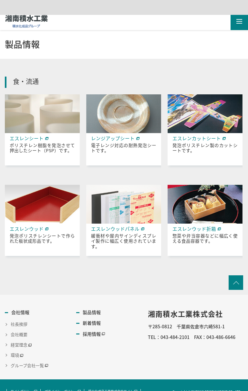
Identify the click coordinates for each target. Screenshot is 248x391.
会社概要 (19, 330)
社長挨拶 (19, 320)
